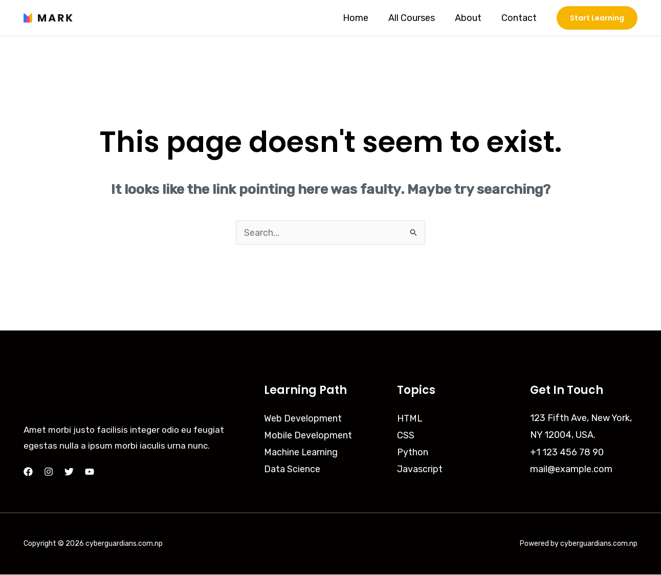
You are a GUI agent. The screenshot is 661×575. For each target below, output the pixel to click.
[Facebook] (28, 472)
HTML (410, 418)
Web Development (303, 418)
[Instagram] (48, 472)
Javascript (420, 469)
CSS (405, 435)
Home (360, 18)
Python (412, 452)
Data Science (292, 469)
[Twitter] (69, 472)
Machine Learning (301, 452)
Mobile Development (308, 435)
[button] (597, 18)
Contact (519, 18)
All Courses (415, 18)
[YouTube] (89, 472)
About (470, 18)
